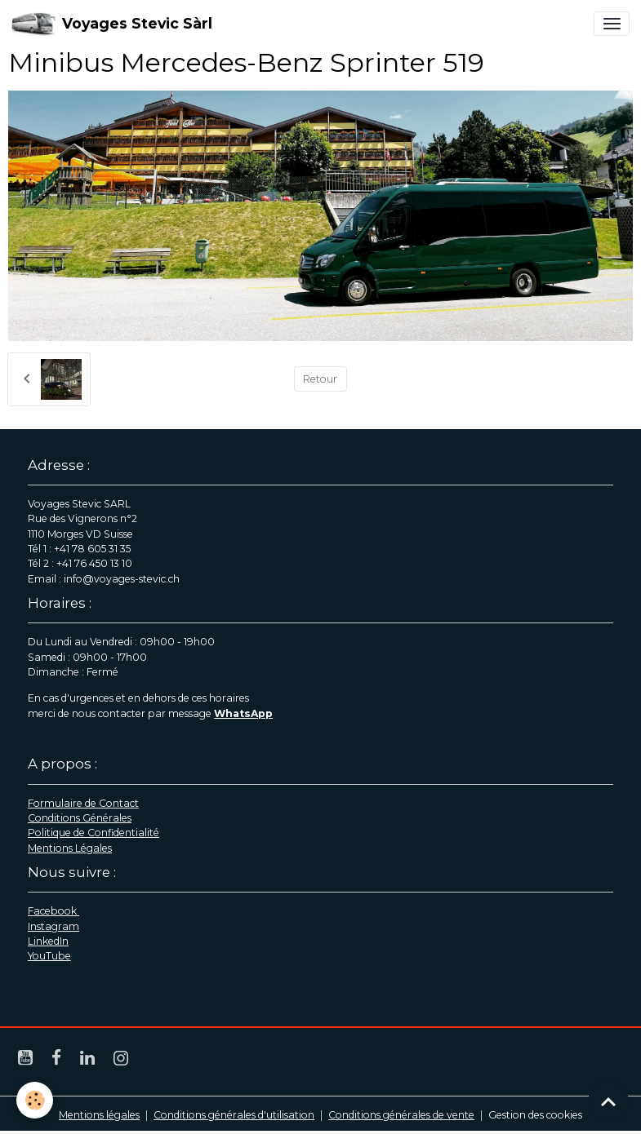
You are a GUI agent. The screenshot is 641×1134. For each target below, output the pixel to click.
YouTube (49, 956)
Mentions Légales (70, 848)
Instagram (53, 926)
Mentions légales (99, 1115)
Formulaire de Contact (83, 803)
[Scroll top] (608, 1101)
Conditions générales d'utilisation (234, 1115)
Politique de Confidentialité (93, 832)
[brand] (111, 23)
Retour (320, 379)
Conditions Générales (79, 818)
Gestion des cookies (535, 1115)
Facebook (53, 911)
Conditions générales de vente (401, 1115)
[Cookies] (34, 1100)
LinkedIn (48, 941)
